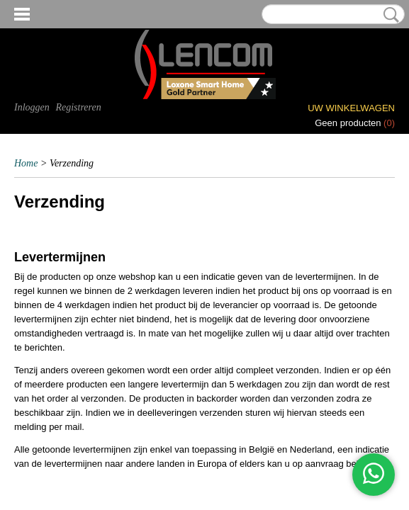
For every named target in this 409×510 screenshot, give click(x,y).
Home (26, 163)
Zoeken (388, 15)
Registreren (78, 107)
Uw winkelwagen (351, 108)
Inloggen (32, 107)
